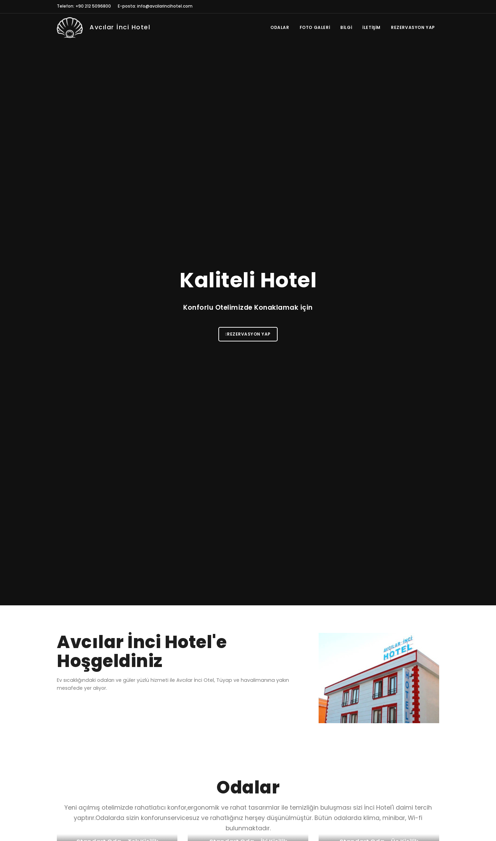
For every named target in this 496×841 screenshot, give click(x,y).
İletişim (371, 27)
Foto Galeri (315, 27)
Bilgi (346, 27)
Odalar (279, 27)
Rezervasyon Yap (413, 27)
